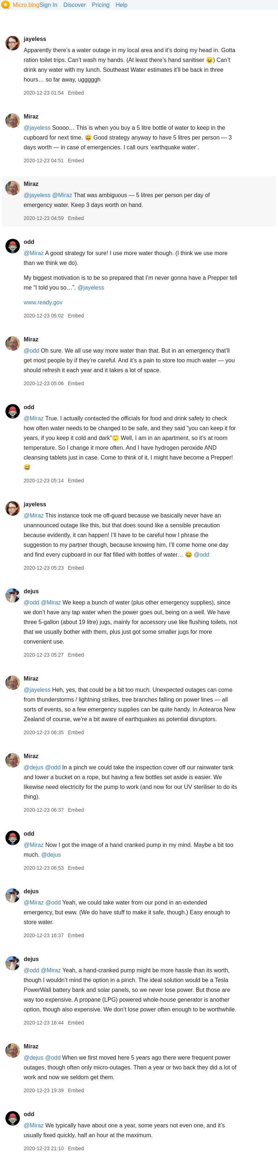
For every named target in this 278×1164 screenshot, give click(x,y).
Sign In (48, 5)
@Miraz (62, 195)
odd (29, 242)
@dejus (33, 767)
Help (121, 5)
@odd (31, 351)
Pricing (101, 5)
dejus (31, 591)
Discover (74, 5)
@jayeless (37, 128)
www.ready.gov (43, 302)
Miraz (31, 116)
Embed (76, 93)
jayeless (35, 39)
